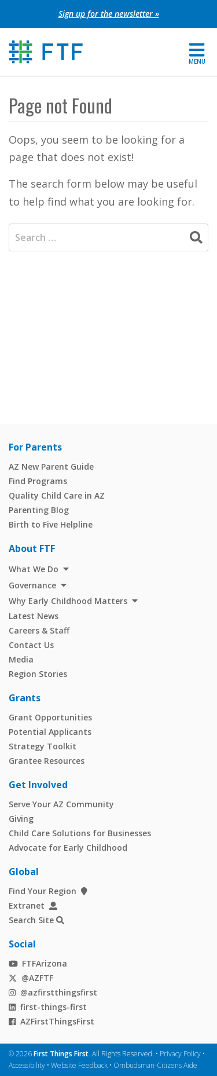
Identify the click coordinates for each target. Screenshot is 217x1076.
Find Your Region (48, 890)
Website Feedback (79, 1065)
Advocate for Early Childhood (68, 847)
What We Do (33, 568)
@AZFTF (31, 977)
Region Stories (38, 673)
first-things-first (48, 1006)
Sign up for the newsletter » (108, 13)
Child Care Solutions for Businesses (80, 833)
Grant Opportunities (50, 717)
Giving (21, 818)
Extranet (33, 905)
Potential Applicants (50, 731)
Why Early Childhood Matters (68, 600)
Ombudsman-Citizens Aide (155, 1065)
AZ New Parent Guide (51, 466)
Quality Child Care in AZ (57, 495)
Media (21, 659)
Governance (32, 585)
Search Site (31, 920)
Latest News (33, 615)
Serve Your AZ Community (61, 804)
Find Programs (38, 480)
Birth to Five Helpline (51, 524)
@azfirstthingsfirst (53, 992)
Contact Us (31, 644)
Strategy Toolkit (42, 746)
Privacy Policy (180, 1054)
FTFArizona (38, 963)
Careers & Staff (39, 630)
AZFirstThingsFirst (51, 1021)
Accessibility (27, 1065)
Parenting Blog (39, 509)
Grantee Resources (46, 760)
